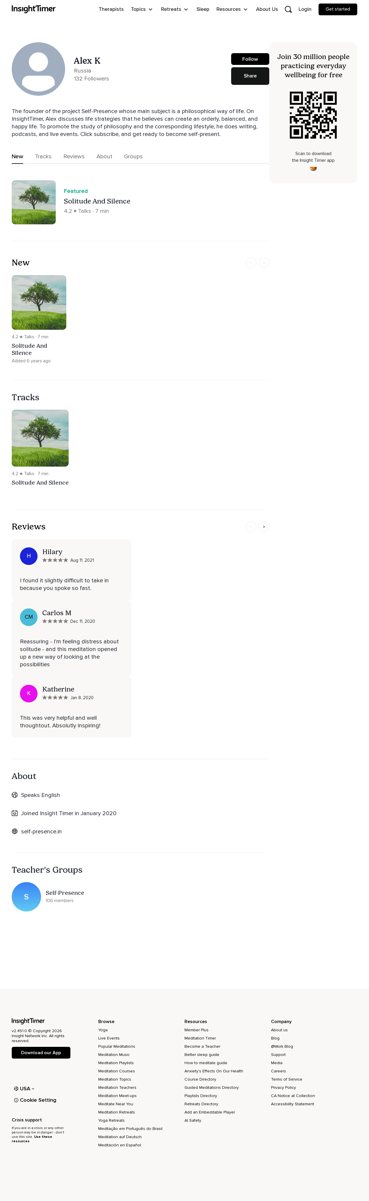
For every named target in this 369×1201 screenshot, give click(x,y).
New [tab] (17, 156)
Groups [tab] (133, 156)
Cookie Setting (35, 1100)
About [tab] (104, 156)
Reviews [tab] (74, 156)
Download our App (41, 1053)
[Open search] (288, 9)
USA (24, 1088)
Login (305, 9)
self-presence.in (41, 831)
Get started (338, 9)
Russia (82, 70)
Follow (250, 62)
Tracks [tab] (43, 156)
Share (250, 76)
